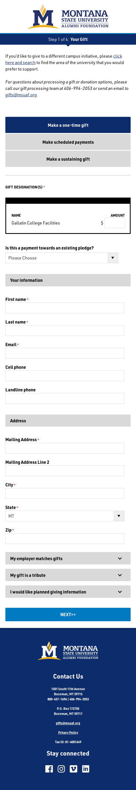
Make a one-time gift (68, 125)
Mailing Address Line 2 (27, 462)
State (11, 507)
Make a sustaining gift (68, 159)
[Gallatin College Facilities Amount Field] (115, 222)
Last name (16, 322)
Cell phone (15, 367)
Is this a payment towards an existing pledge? (49, 248)
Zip (9, 530)
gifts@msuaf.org (21, 94)
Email (12, 344)
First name (16, 299)
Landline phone (20, 389)
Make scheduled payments (68, 142)
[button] (68, 558)
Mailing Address (22, 439)
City (10, 484)
